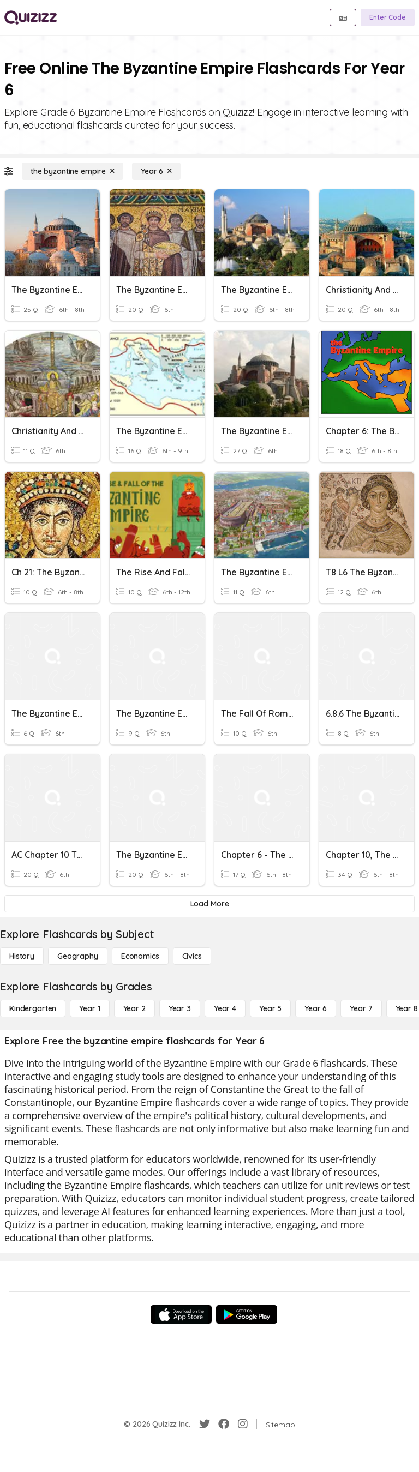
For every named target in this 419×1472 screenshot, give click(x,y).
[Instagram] (243, 1424)
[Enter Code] (388, 17)
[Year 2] (134, 1008)
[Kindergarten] (32, 1008)
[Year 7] (360, 1008)
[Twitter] (204, 1424)
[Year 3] (179, 1008)
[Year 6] (156, 171)
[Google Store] (246, 1314)
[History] (22, 956)
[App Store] (181, 1314)
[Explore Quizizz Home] (30, 17)
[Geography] (77, 956)
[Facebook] (223, 1424)
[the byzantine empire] (72, 171)
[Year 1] (89, 1008)
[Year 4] (225, 1008)
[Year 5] (270, 1008)
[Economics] (140, 956)
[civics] (192, 956)
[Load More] (209, 903)
